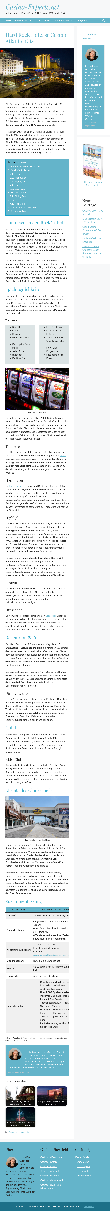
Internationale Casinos (19, 20)
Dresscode (51, 615)
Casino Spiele (65, 20)
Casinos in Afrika (48, 1161)
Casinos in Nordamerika (19, 1132)
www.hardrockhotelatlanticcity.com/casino (55, 955)
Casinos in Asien (48, 1166)
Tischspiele (83, 1171)
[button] (103, 20)
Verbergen (22, 162)
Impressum (89, 1206)
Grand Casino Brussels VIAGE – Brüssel (91, 230)
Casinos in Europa (49, 1175)
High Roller (15, 486)
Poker (63, 455)
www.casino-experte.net (18, 1072)
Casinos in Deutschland (52, 1157)
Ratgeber (82, 20)
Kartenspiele (83, 1166)
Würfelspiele (84, 1175)
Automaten (83, 1161)
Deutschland (43, 20)
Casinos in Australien (51, 1171)
